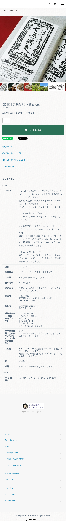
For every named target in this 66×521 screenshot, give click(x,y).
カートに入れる (33, 130)
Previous (3, 49)
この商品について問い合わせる (13, 160)
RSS (6, 480)
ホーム (4, 10)
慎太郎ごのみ (13, 10)
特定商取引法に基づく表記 (12, 153)
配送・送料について (12, 440)
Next (63, 49)
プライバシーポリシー (13, 465)
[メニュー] (62, 4)
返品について (7, 147)
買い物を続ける (8, 166)
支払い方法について (12, 453)
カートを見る (10, 494)
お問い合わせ (10, 501)
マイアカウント (10, 488)
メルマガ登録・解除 (12, 474)
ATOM (12, 480)
